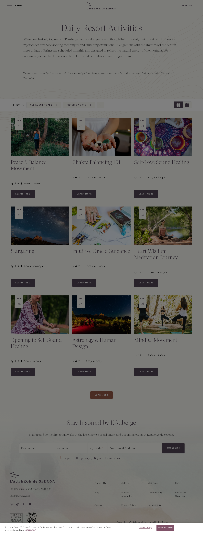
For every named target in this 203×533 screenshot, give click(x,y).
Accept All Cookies (165, 529)
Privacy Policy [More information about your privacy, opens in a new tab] (30, 531)
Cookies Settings (145, 529)
